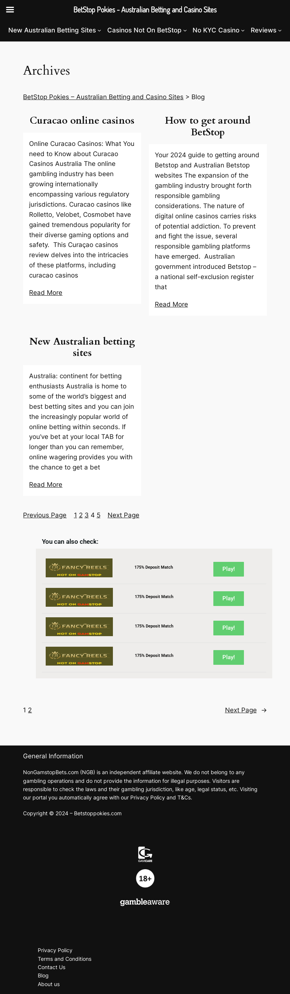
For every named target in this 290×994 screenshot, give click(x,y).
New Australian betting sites (82, 347)
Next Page (123, 515)
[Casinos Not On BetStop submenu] (185, 30)
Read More (45, 292)
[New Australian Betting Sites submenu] (99, 30)
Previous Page (44, 515)
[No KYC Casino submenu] (243, 30)
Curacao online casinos (82, 121)
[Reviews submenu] (280, 30)
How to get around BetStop (207, 126)
